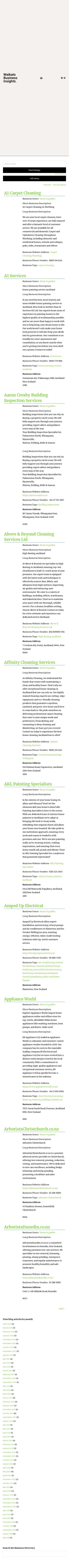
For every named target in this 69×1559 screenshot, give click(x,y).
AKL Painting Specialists (28, 784)
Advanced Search (60, 174)
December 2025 (9, 1339)
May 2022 (7, 1472)
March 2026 (8, 1328)
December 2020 (9, 1499)
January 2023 (8, 1448)
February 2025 (9, 1374)
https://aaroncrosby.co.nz (35, 495)
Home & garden (47, 198)
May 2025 (7, 1367)
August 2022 (8, 1464)
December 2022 (9, 1452)
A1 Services (15, 275)
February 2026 (9, 1332)
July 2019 (6, 1538)
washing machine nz (51, 1099)
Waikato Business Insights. (10, 78)
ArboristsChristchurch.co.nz (31, 1129)
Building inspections (48, 504)
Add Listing (34, 178)
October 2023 (8, 1413)
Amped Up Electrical (23, 905)
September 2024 (9, 1382)
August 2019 (8, 1534)
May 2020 (7, 1518)
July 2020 (6, 1511)
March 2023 (8, 1441)
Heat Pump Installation (34, 973)
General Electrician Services (47, 969)
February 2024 (9, 1402)
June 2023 (7, 1429)
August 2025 (8, 1355)
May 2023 (7, 1433)
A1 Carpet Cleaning (22, 193)
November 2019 (9, 1522)
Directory (47, 185)
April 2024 (7, 1394)
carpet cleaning (46, 265)
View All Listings (59, 185)
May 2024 (7, 1390)
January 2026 (8, 1336)
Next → (62, 1309)
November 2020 (9, 1503)
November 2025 (9, 1343)
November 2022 (9, 1456)
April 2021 (7, 1491)
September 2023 (9, 1417)
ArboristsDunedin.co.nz (27, 1227)
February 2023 (8, 1444)
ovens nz (36, 1099)
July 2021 (6, 1487)
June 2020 (7, 1514)
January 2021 (8, 1495)
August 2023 (8, 1421)
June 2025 (7, 1363)
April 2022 (7, 1475)
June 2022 (7, 1468)
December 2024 (9, 1378)
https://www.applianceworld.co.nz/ (40, 1086)
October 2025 (8, 1347)
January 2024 (8, 1406)
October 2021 (8, 1483)
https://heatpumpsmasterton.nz (39, 953)
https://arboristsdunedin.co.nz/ (38, 1278)
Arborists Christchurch (49, 1197)
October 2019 (8, 1526)
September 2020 (9, 1507)
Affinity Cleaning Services (29, 662)
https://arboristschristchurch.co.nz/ (40, 1188)
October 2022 (8, 1460)
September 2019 (9, 1530)
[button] (41, 78)
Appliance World (20, 999)
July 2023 (6, 1425)
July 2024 (6, 1386)
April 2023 (7, 1437)
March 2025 (8, 1371)
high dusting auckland (49, 636)
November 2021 (9, 1479)
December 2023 (9, 1409)
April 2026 (7, 1324)
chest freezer (44, 1096)
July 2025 (6, 1359)
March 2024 (8, 1398)
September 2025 (9, 1351)
